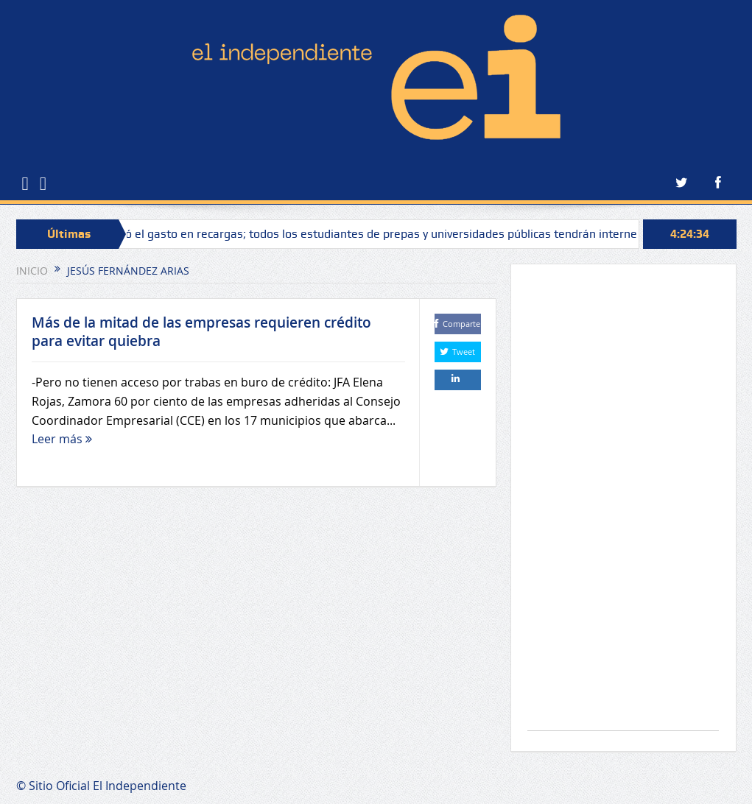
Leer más (62, 439)
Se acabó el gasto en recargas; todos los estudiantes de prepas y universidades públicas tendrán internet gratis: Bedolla (407, 234)
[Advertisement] (623, 504)
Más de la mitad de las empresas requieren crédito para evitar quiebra (201, 331)
